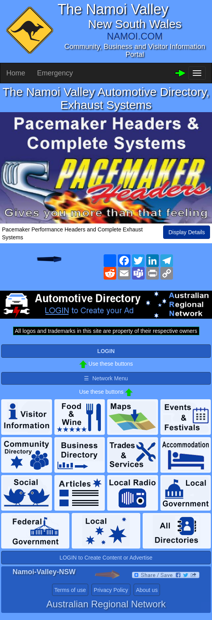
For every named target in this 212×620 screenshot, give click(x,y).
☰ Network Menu (106, 378)
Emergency (55, 73)
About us (147, 590)
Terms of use (70, 590)
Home (15, 73)
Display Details (186, 232)
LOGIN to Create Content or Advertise (106, 557)
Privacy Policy (111, 590)
